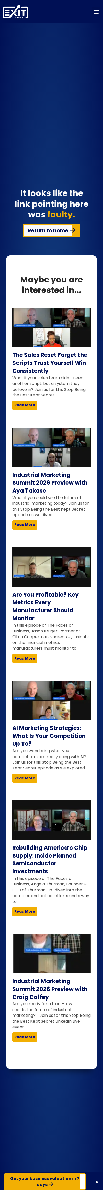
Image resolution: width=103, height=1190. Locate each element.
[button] (96, 11)
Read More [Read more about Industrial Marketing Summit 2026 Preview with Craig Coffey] (24, 1036)
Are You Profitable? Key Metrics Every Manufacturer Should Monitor (45, 606)
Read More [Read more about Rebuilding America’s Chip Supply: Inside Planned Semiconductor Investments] (24, 911)
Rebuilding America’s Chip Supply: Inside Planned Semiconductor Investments (49, 859)
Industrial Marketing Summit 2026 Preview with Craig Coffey (49, 989)
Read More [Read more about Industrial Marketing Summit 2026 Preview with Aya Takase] (24, 524)
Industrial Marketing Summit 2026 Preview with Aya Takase (49, 483)
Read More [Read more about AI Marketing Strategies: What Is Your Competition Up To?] (24, 778)
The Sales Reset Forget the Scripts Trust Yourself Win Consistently (49, 363)
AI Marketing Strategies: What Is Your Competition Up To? (49, 736)
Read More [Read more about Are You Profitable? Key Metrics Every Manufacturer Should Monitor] (24, 658)
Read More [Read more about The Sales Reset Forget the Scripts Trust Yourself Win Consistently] (24, 405)
